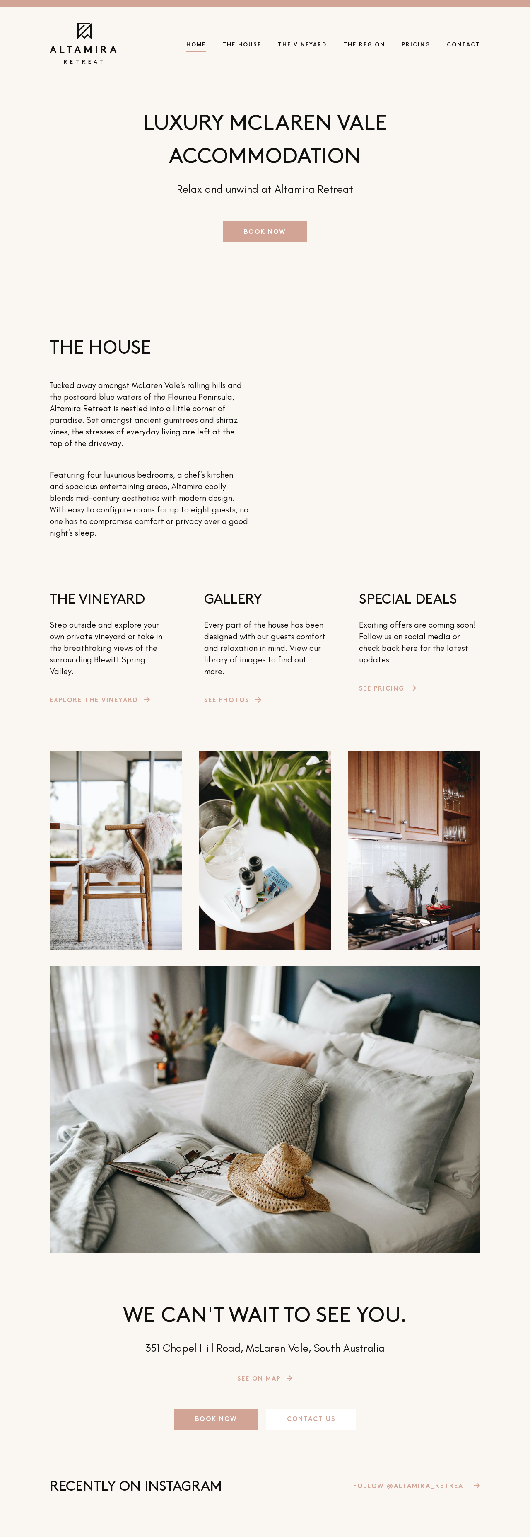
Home (196, 45)
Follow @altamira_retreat (410, 1487)
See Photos (226, 701)
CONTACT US (311, 1419)
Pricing (416, 45)
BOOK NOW (265, 232)
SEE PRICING (382, 689)
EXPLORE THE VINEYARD (94, 701)
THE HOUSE (241, 45)
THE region (364, 45)
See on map (259, 1379)
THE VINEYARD (302, 45)
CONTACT (463, 45)
